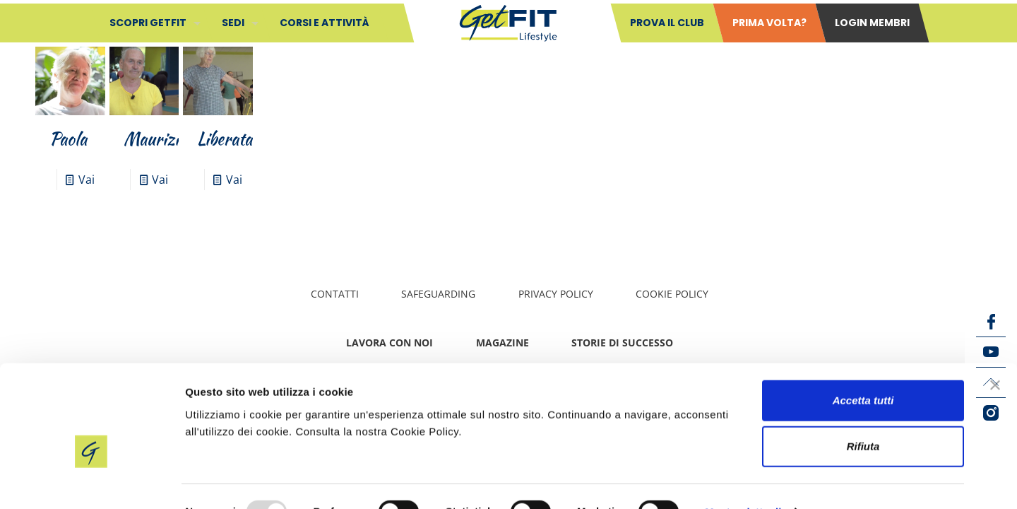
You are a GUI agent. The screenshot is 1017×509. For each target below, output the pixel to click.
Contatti (335, 293)
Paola (68, 139)
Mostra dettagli (743, 481)
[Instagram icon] (991, 413)
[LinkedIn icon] (991, 382)
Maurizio (155, 139)
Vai (86, 179)
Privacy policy (555, 293)
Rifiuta (863, 416)
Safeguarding (438, 293)
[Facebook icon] (991, 321)
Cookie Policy (672, 293)
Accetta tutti (863, 369)
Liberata (224, 139)
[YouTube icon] (991, 352)
